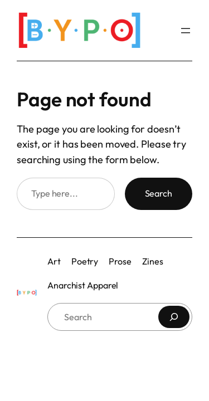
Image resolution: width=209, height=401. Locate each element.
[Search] (173, 317)
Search (158, 193)
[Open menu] (185, 30)
